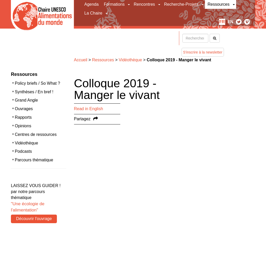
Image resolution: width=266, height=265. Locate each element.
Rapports (23, 117)
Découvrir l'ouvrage (34, 218)
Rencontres (144, 4)
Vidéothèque (26, 143)
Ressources (218, 4)
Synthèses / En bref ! (34, 92)
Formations (114, 4)
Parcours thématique (34, 160)
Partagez (82, 119)
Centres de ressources (36, 134)
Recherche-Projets (181, 4)
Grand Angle (26, 100)
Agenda (91, 4)
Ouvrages (24, 109)
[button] (129, 4)
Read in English (88, 109)
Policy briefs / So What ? (37, 83)
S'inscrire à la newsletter (202, 52)
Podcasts (23, 151)
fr (222, 21)
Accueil (81, 60)
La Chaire (93, 13)
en (230, 21)
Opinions (23, 126)
